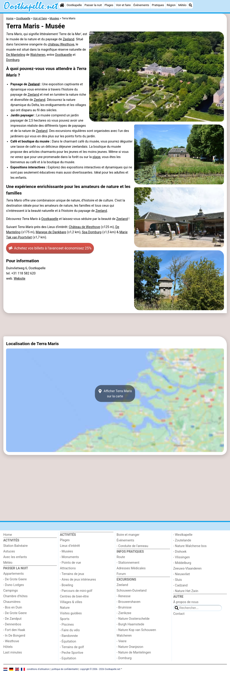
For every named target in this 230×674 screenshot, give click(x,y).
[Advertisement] (115, 325)
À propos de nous (185, 602)
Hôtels (8, 647)
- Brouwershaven (128, 602)
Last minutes (12, 652)
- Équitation (68, 641)
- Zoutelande (182, 540)
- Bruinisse (124, 607)
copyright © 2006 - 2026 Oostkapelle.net (100, 669)
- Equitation (68, 658)
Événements (141, 5)
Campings (10, 591)
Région (171, 5)
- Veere (121, 641)
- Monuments (69, 557)
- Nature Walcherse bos (189, 546)
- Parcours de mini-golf (76, 591)
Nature (65, 608)
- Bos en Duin (12, 607)
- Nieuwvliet (181, 574)
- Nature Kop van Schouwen (136, 630)
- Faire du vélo (70, 630)
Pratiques (158, 5)
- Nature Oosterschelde (133, 619)
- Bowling (66, 585)
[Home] (62, 5)
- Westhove (11, 641)
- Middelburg (182, 563)
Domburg (12, 60)
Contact (178, 614)
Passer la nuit (93, 5)
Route (121, 557)
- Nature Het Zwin (185, 591)
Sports (64, 619)
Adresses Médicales (131, 568)
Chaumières (12, 602)
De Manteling (15, 55)
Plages (108, 5)
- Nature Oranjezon (130, 647)
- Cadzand (180, 585)
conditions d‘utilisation (38, 669)
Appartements (13, 574)
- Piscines (67, 625)
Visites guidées (71, 613)
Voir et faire (123, 5)
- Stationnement (128, 563)
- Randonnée (69, 636)
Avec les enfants (15, 557)
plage (96, 157)
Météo (182, 5)
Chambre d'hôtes (15, 596)
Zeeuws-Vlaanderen (187, 568)
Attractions (68, 568)
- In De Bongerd (14, 636)
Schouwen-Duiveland (131, 591)
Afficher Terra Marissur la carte (115, 393)
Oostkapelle (74, 5)
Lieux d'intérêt (70, 546)
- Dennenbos (12, 624)
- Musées (66, 551)
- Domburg (124, 658)
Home (7, 535)
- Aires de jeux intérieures (78, 579)
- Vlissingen (181, 557)
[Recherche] (190, 5)
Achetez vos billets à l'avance (50, 248)
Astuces (9, 551)
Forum (121, 574)
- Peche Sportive (71, 653)
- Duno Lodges (13, 585)
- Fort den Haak (14, 630)
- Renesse (123, 596)
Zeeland (68, 39)
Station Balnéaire (15, 546)
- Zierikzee (124, 613)
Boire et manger (128, 535)
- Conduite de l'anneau (132, 546)
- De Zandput (12, 619)
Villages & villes (71, 602)
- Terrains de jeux (72, 574)
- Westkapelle (182, 535)
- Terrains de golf (72, 647)
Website (19, 278)
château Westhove (61, 44)
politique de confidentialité (64, 669)
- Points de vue (70, 563)
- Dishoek (179, 552)
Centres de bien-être (74, 596)
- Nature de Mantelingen (134, 652)
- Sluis (177, 580)
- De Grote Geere (15, 579)
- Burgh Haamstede (130, 624)
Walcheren (37, 55)
